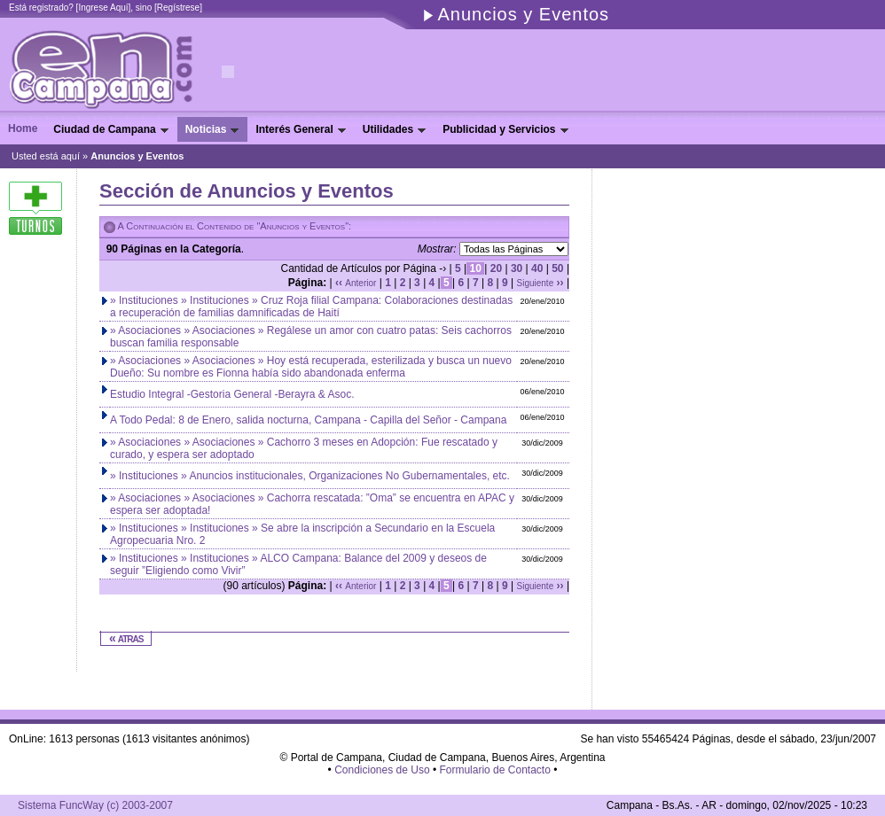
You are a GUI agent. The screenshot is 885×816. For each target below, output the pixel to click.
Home (22, 128)
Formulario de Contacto (494, 770)
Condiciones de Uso (381, 770)
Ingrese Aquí (103, 7)
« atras (126, 638)
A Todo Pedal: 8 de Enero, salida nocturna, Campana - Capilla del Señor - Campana (308, 420)
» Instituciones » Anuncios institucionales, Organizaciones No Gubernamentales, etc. (310, 476)
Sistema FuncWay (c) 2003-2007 (95, 805)
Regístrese (178, 7)
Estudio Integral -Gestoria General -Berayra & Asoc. (232, 394)
